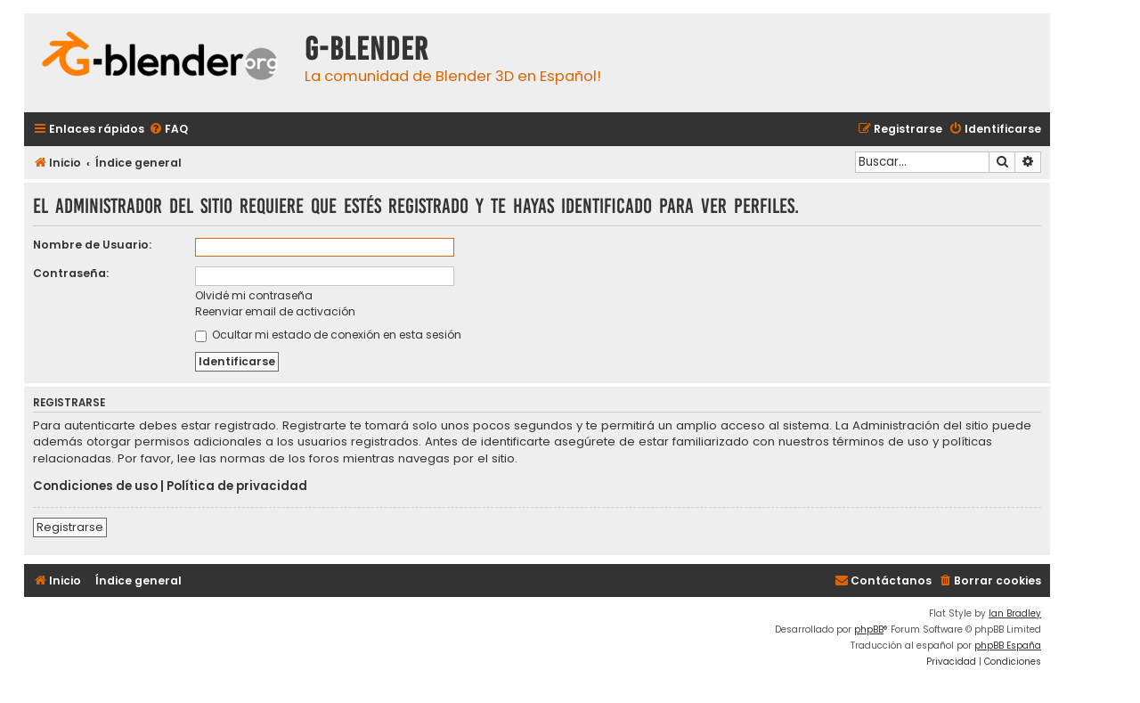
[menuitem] (168, 130)
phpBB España (1007, 645)
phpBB (869, 629)
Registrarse (70, 527)
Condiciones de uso (95, 486)
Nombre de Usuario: (92, 244)
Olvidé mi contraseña (254, 295)
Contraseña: (71, 273)
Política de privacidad (237, 486)
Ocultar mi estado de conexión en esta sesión (328, 334)
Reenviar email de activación (275, 311)
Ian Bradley (1015, 613)
